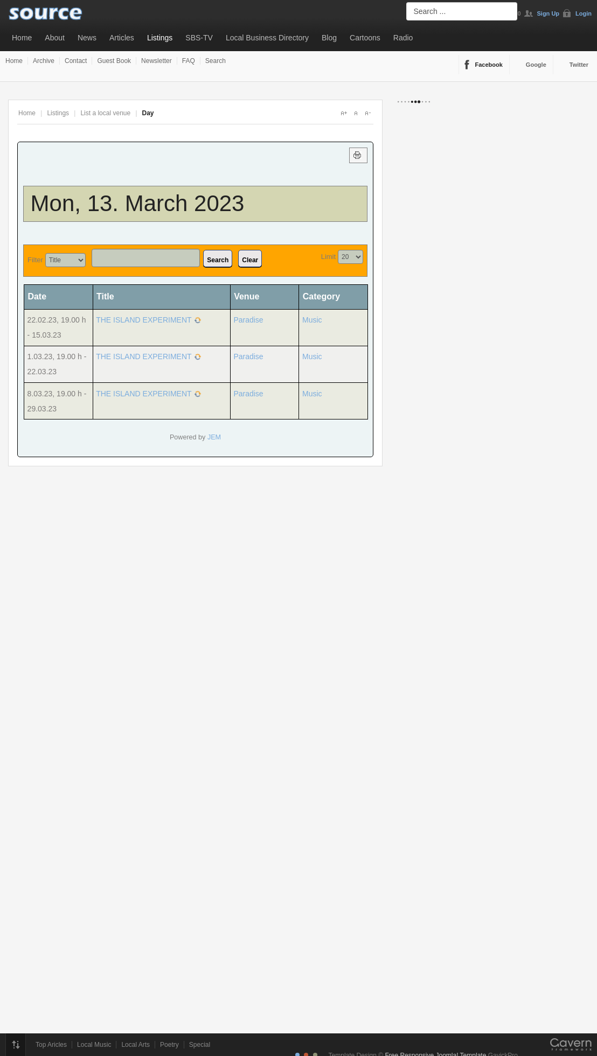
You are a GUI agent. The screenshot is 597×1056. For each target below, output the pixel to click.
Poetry (169, 1044)
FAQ (188, 61)
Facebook (489, 64)
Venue (246, 296)
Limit (328, 257)
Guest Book (114, 61)
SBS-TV (199, 37)
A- (367, 113)
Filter (35, 260)
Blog (329, 37)
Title (105, 296)
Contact (76, 61)
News (87, 37)
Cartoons (365, 37)
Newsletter (156, 61)
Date (40, 296)
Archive (43, 61)
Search (215, 61)
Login (583, 13)
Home (22, 37)
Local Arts (135, 1044)
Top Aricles (51, 1044)
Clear (250, 260)
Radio (403, 37)
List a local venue (105, 113)
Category (321, 296)
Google (536, 64)
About (55, 37)
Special (199, 1044)
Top (15, 1044)
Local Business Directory (267, 37)
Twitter (579, 64)
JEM (214, 437)
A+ (344, 113)
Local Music (94, 1044)
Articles (121, 37)
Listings (159, 37)
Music (312, 320)
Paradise (248, 320)
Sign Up (548, 13)
